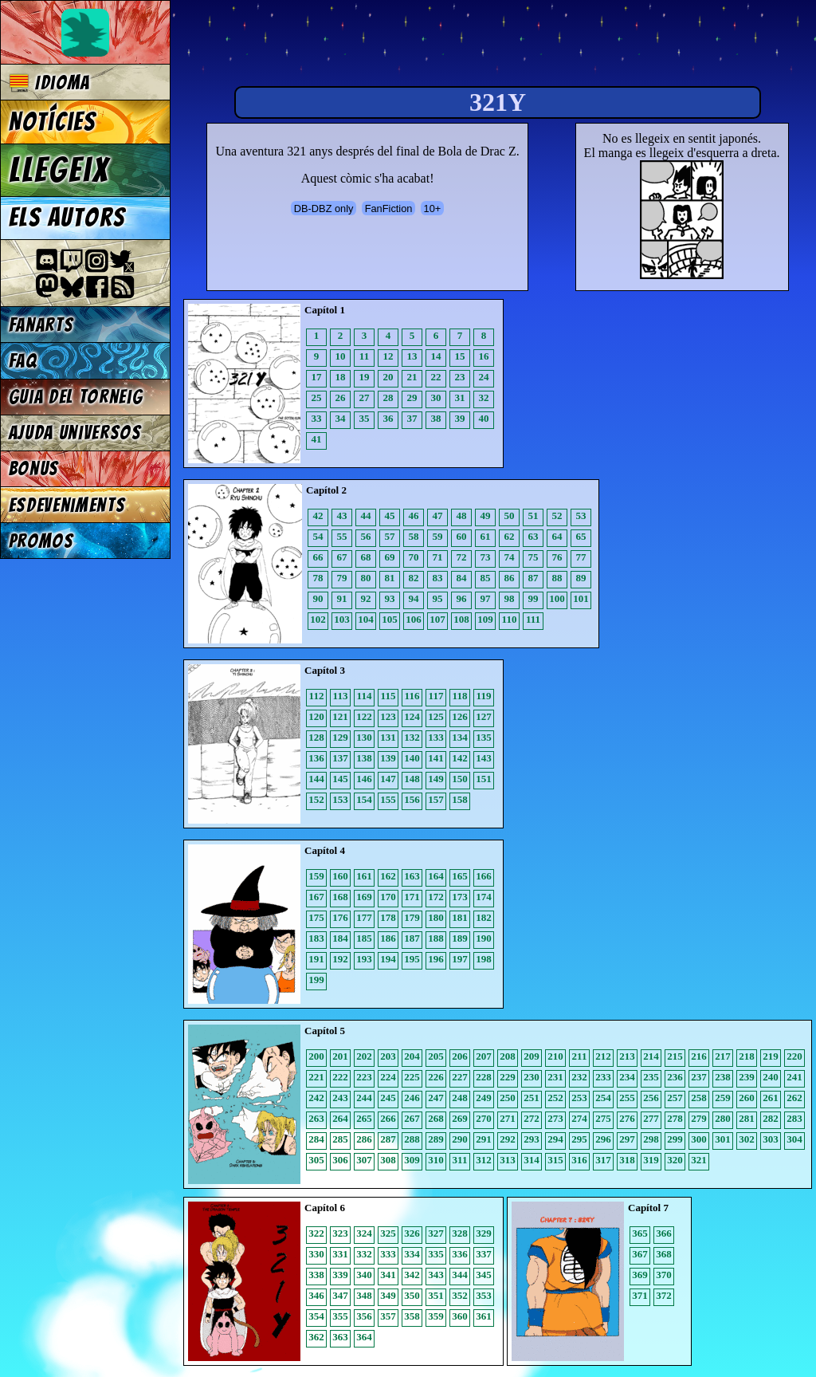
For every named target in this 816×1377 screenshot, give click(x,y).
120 (316, 716)
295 (579, 1139)
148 (412, 779)
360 (460, 1316)
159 (316, 876)
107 (437, 619)
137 (340, 758)
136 (316, 758)
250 (508, 1098)
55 (342, 536)
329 (484, 1233)
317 (603, 1160)
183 (316, 938)
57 (390, 536)
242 (316, 1098)
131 (388, 737)
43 (342, 515)
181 (460, 917)
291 (484, 1139)
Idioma (50, 82)
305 (316, 1160)
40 (484, 418)
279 (699, 1118)
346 (316, 1295)
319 (651, 1160)
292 (508, 1139)
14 (436, 356)
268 (436, 1118)
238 (723, 1077)
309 (412, 1160)
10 (340, 356)
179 (412, 917)
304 (794, 1139)
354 (316, 1316)
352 (460, 1295)
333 (388, 1254)
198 (484, 959)
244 (364, 1098)
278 (675, 1118)
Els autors (67, 217)
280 (723, 1118)
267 (412, 1118)
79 (342, 578)
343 (436, 1275)
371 (640, 1295)
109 (485, 619)
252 (555, 1098)
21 (412, 377)
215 (675, 1056)
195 (412, 959)
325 (388, 1233)
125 (436, 716)
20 (388, 377)
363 (340, 1337)
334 (412, 1254)
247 (436, 1098)
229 (508, 1077)
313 (508, 1160)
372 (664, 1295)
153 (340, 799)
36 (388, 418)
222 (340, 1077)
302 (747, 1139)
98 (509, 598)
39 (460, 418)
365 (640, 1233)
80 (366, 578)
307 (364, 1160)
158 (460, 799)
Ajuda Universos (75, 433)
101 (581, 598)
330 (316, 1254)
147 (388, 779)
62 (509, 536)
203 (388, 1056)
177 (364, 917)
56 (366, 536)
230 (531, 1077)
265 (364, 1118)
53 (581, 515)
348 (364, 1295)
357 (388, 1316)
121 (340, 716)
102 (318, 619)
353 (484, 1295)
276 (627, 1118)
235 (651, 1077)
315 (555, 1160)
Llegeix (59, 169)
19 (364, 377)
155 (388, 799)
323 (340, 1233)
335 (436, 1254)
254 (603, 1098)
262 (794, 1098)
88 (557, 578)
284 (316, 1139)
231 (555, 1077)
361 (484, 1316)
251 (531, 1098)
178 (388, 917)
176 (340, 917)
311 (460, 1160)
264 (340, 1118)
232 (579, 1077)
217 (723, 1056)
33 (317, 418)
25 (317, 397)
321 (699, 1160)
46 (414, 515)
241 (794, 1077)
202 (364, 1056)
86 (509, 578)
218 (747, 1056)
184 (340, 938)
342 (412, 1275)
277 (651, 1118)
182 (484, 917)
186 (388, 938)
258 (699, 1098)
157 (436, 799)
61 (486, 536)
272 (531, 1118)
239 (747, 1077)
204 (412, 1056)
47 (438, 515)
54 (318, 536)
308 (388, 1160)
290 (460, 1139)
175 (316, 917)
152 (316, 799)
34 (340, 418)
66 (318, 557)
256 (651, 1098)
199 (316, 980)
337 (484, 1254)
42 (318, 515)
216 (699, 1056)
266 (388, 1118)
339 (340, 1275)
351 (436, 1295)
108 (461, 619)
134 (460, 737)
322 (316, 1233)
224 (388, 1077)
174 (484, 897)
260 (747, 1098)
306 (340, 1160)
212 (603, 1056)
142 (460, 758)
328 (460, 1233)
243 (340, 1098)
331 (340, 1254)
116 (412, 696)
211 (579, 1056)
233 (603, 1077)
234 (627, 1077)
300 (699, 1139)
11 (364, 356)
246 (412, 1098)
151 (484, 779)
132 (412, 737)
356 (364, 1316)
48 (462, 515)
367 (640, 1254)
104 (366, 619)
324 (364, 1233)
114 (364, 696)
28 (388, 397)
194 (388, 959)
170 (388, 897)
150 (460, 779)
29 (412, 397)
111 (533, 619)
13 (412, 356)
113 (340, 696)
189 (460, 938)
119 (484, 696)
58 (414, 536)
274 (579, 1118)
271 (508, 1118)
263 (316, 1118)
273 (555, 1118)
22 (436, 377)
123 (388, 716)
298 (651, 1139)
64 (557, 536)
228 (484, 1077)
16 (484, 356)
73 (486, 557)
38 (436, 418)
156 (412, 799)
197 (460, 959)
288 (412, 1139)
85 (486, 578)
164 (436, 876)
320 (675, 1160)
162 (388, 876)
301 (723, 1139)
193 (364, 959)
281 (747, 1118)
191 (316, 959)
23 (460, 377)
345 (484, 1275)
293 (531, 1139)
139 (388, 758)
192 (340, 959)
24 (484, 377)
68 (366, 557)
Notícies (52, 122)
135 (484, 737)
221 (316, 1077)
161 (364, 876)
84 (462, 578)
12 (388, 356)
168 (340, 897)
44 (366, 515)
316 (579, 1160)
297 (627, 1139)
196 (436, 959)
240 (771, 1077)
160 (340, 876)
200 (316, 1056)
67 (342, 557)
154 (364, 799)
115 (388, 696)
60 (462, 536)
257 (675, 1098)
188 (436, 938)
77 (581, 557)
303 (771, 1139)
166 (484, 876)
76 (557, 557)
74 (509, 557)
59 (438, 536)
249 (484, 1098)
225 (412, 1077)
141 (436, 758)
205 (436, 1056)
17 (317, 377)
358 (412, 1316)
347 (340, 1295)
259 (723, 1098)
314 (531, 1160)
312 (484, 1160)
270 (484, 1118)
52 (557, 515)
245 (388, 1098)
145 (340, 779)
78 (318, 578)
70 (414, 557)
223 (364, 1077)
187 (412, 938)
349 (388, 1295)
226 (436, 1077)
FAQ (23, 361)
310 (436, 1160)
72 (462, 557)
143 (484, 758)
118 (460, 696)
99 (533, 598)
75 (533, 557)
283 (794, 1118)
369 (640, 1275)
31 (460, 397)
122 (364, 716)
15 (460, 356)
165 (460, 876)
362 (316, 1337)
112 (316, 696)
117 (436, 696)
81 (390, 578)
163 (412, 876)
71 (438, 557)
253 (579, 1098)
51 (533, 515)
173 (460, 897)
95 (438, 598)
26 (340, 397)
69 (390, 557)
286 (364, 1139)
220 (794, 1056)
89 (581, 578)
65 (581, 536)
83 (438, 578)
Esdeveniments (67, 505)
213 (627, 1056)
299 (675, 1139)
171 (412, 897)
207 (484, 1056)
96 (462, 598)
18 (340, 377)
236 (675, 1077)
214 (651, 1056)
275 (603, 1118)
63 (533, 536)
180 (436, 917)
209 (531, 1056)
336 (460, 1254)
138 (364, 758)
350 (412, 1295)
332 (364, 1254)
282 (771, 1118)
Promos (41, 541)
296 (603, 1139)
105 (390, 619)
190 (484, 938)
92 (366, 598)
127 (484, 716)
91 (342, 598)
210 (555, 1056)
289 (436, 1139)
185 (364, 938)
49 (486, 515)
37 (412, 418)
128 (316, 737)
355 (340, 1316)
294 (555, 1139)
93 (390, 598)
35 (364, 418)
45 (390, 515)
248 (460, 1098)
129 (340, 737)
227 (460, 1077)
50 (509, 515)
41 (317, 439)
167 (316, 897)
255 (627, 1098)
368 (664, 1254)
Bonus (34, 468)
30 (436, 397)
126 (460, 716)
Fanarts (41, 325)
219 (771, 1056)
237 (699, 1077)
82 (414, 578)
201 (340, 1056)
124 (412, 716)
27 (364, 397)
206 (460, 1056)
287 (388, 1139)
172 (436, 897)
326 (412, 1233)
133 (436, 737)
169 (364, 897)
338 (316, 1275)
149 (436, 779)
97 (486, 598)
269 (460, 1118)
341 (388, 1275)
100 (557, 598)
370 (664, 1275)
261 (771, 1098)
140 (412, 758)
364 (364, 1337)
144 (316, 779)
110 (509, 619)
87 (533, 578)
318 (627, 1160)
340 (364, 1275)
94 (414, 598)
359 (436, 1316)
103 (342, 619)
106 (414, 619)
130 (364, 737)
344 (460, 1275)
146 (364, 779)
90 (318, 598)
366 (664, 1233)
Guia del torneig (76, 397)
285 (340, 1139)
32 (484, 397)
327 (436, 1233)
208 (508, 1056)
